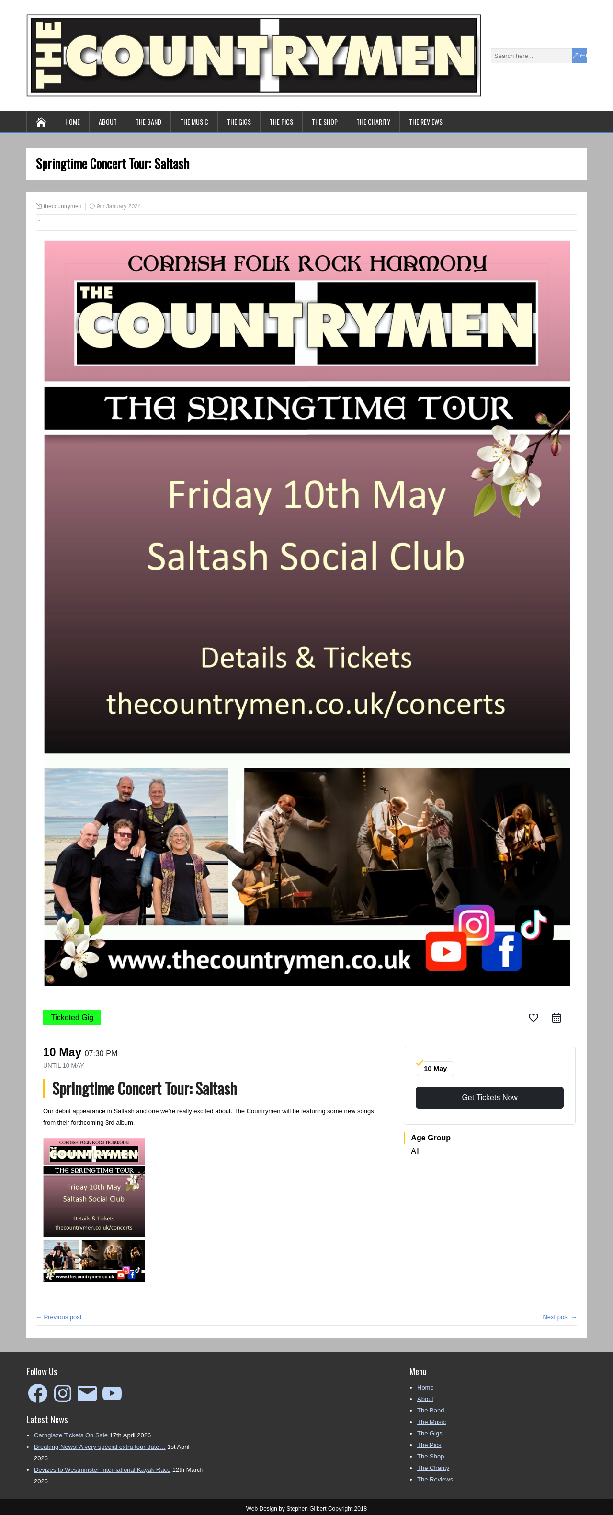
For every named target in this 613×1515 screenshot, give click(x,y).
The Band (148, 121)
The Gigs (239, 121)
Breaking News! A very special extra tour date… (100, 1446)
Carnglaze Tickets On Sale (71, 1435)
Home (72, 121)
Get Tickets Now (489, 1098)
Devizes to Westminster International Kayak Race (102, 1469)
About (108, 121)
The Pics (281, 121)
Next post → (560, 1317)
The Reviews (426, 121)
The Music (194, 121)
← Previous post (58, 1317)
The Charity (373, 121)
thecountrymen (62, 206)
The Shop (325, 121)
